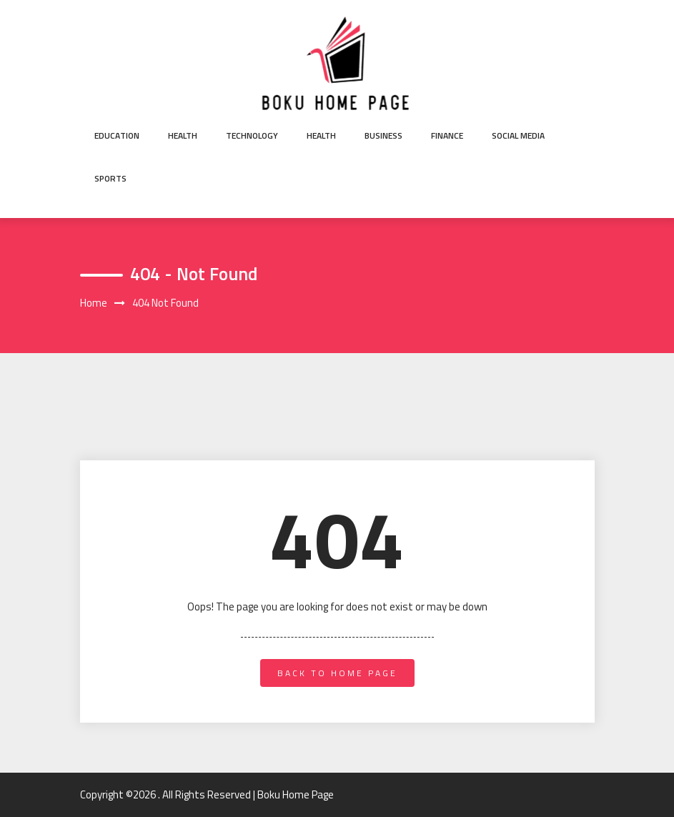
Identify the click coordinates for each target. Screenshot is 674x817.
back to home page (337, 673)
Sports (110, 178)
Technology (252, 135)
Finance (447, 135)
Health (182, 135)
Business (383, 135)
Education (116, 135)
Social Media (518, 135)
